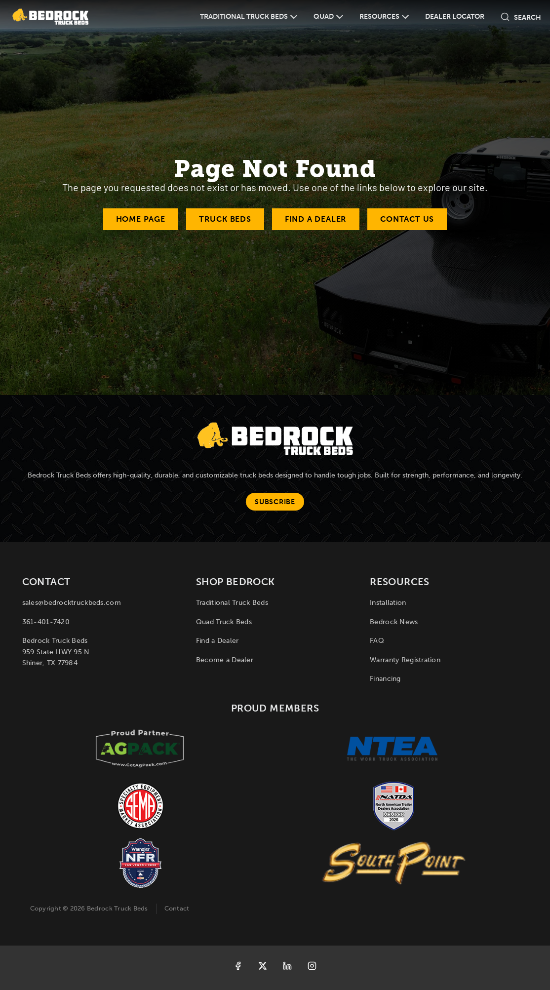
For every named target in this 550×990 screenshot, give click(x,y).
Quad (324, 16)
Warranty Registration (405, 660)
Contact (177, 908)
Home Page (140, 219)
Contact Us (407, 219)
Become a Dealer (224, 660)
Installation (388, 602)
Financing (385, 678)
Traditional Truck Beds (244, 16)
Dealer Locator (454, 16)
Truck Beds (225, 219)
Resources (379, 16)
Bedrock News (394, 622)
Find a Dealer (316, 219)
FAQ (377, 640)
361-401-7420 (46, 622)
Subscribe (275, 502)
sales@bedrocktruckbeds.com (71, 602)
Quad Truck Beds (224, 622)
